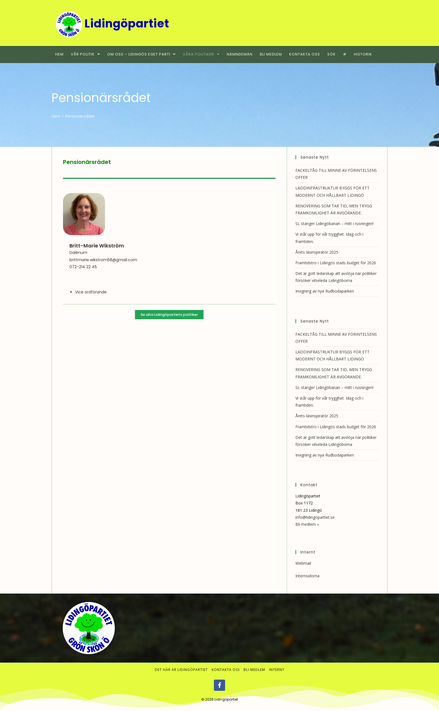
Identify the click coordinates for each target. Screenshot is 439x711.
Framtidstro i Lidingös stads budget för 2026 (335, 262)
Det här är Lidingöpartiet (181, 669)
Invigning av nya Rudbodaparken (324, 291)
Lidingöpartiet (226, 699)
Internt (276, 669)
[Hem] (56, 116)
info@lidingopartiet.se (315, 517)
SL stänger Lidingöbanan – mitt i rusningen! (334, 223)
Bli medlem (254, 669)
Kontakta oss (226, 669)
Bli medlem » (307, 524)
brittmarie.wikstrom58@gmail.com (103, 260)
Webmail (303, 563)
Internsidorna (307, 575)
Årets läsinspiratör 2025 (316, 252)
